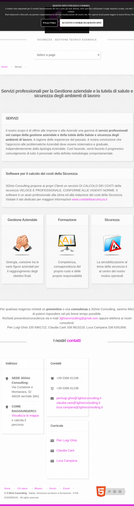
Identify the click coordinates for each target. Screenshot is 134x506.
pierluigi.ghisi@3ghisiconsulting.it (78, 398)
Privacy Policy (49, 23)
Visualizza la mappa (25, 415)
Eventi (66, 488)
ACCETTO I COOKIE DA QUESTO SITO (81, 23)
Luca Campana (66, 460)
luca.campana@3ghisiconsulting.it (79, 407)
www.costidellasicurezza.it (89, 199)
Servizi (52, 488)
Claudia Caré (65, 450)
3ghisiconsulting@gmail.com (78, 318)
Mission (38, 488)
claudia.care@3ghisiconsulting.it (78, 403)
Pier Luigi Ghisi (66, 440)
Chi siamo (22, 488)
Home (4, 66)
